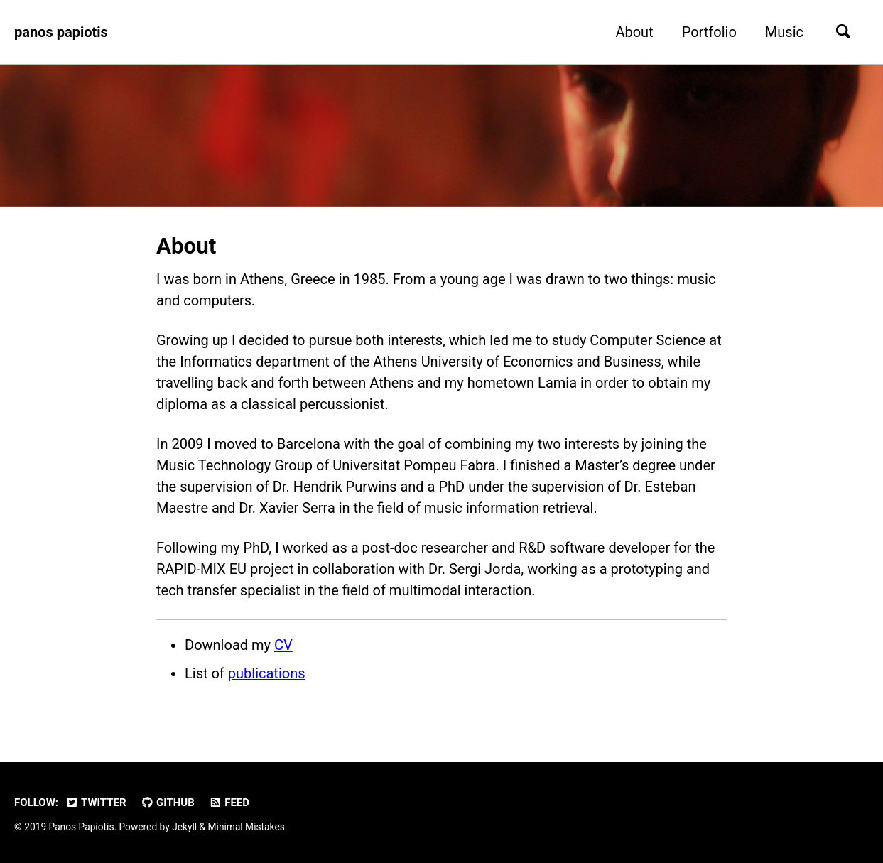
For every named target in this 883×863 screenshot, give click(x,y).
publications (266, 673)
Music (784, 31)
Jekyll (184, 826)
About (634, 31)
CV (283, 644)
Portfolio (709, 31)
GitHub (168, 802)
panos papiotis (61, 31)
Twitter (95, 802)
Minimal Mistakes (246, 826)
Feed (229, 802)
